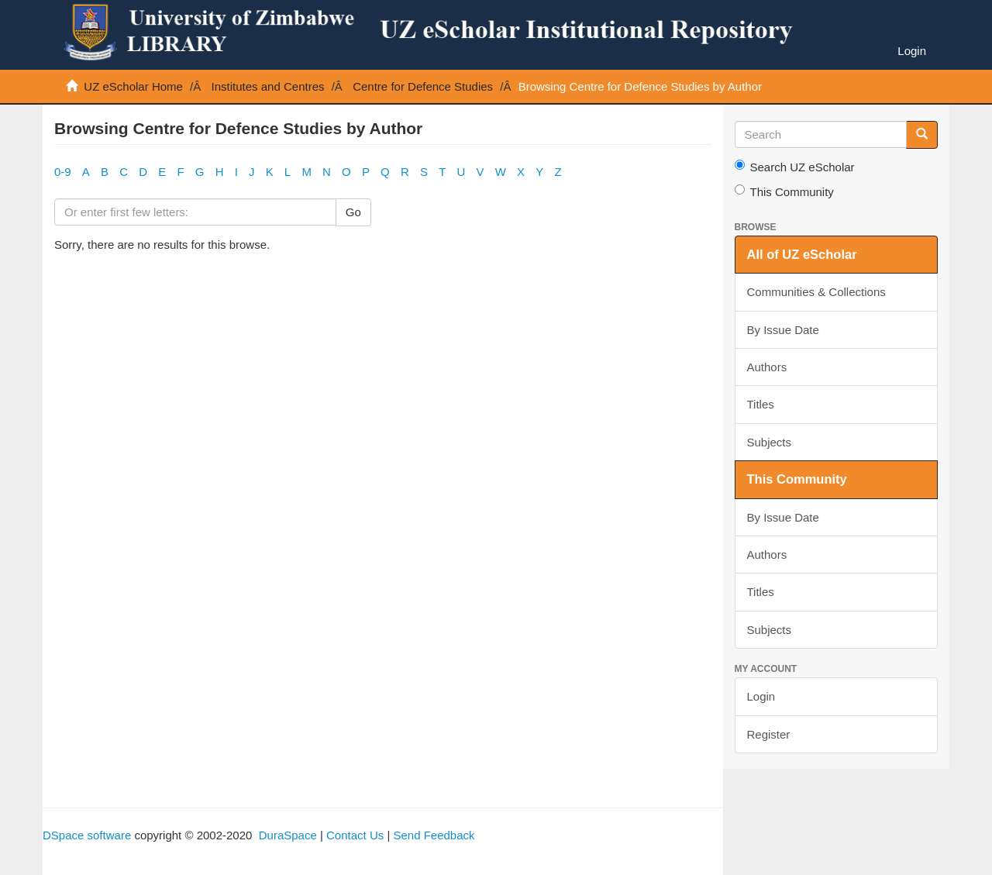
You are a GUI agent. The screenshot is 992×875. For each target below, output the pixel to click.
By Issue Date (783, 329)
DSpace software (87, 835)
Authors (767, 367)
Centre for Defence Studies (423, 86)
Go (353, 212)
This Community (784, 191)
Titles (760, 404)
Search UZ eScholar (795, 167)
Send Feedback (433, 835)
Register (768, 734)
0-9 (62, 171)
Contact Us (355, 835)
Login (761, 696)
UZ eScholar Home (133, 86)
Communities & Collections (816, 291)
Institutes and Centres (268, 86)
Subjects (769, 442)
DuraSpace (288, 835)
